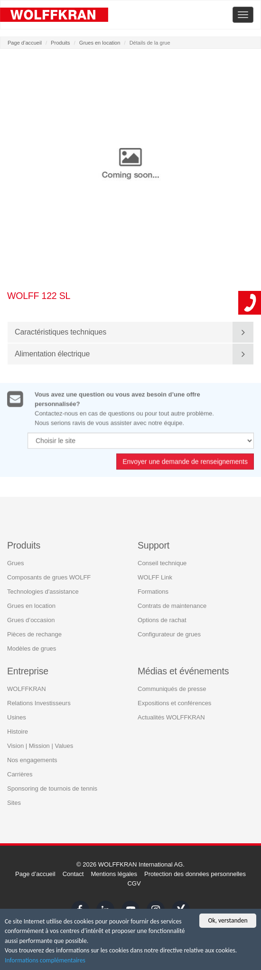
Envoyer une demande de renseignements (185, 465)
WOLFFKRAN (26, 688)
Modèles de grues (31, 648)
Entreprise (27, 670)
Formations (153, 591)
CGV (133, 883)
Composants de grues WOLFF (49, 576)
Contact (73, 873)
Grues (15, 562)
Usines (16, 717)
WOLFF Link (155, 576)
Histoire (17, 731)
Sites (14, 802)
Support (153, 545)
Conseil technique (162, 562)
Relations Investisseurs (39, 703)
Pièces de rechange (34, 633)
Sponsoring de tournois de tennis (52, 788)
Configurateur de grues (169, 633)
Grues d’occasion (31, 619)
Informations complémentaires (45, 961)
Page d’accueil (25, 43)
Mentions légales (114, 873)
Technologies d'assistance (43, 591)
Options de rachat (162, 619)
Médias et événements (183, 670)
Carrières (19, 774)
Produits (60, 43)
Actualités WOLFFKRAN (171, 717)
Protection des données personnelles (195, 873)
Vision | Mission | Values (40, 745)
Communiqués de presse (172, 688)
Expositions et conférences (174, 703)
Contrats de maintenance (172, 605)
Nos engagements (32, 760)
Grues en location (100, 43)
